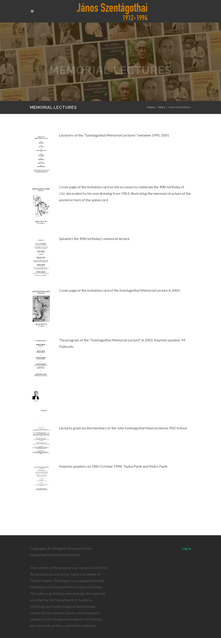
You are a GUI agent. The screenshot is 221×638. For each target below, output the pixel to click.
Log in (186, 548)
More (161, 107)
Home (151, 107)
